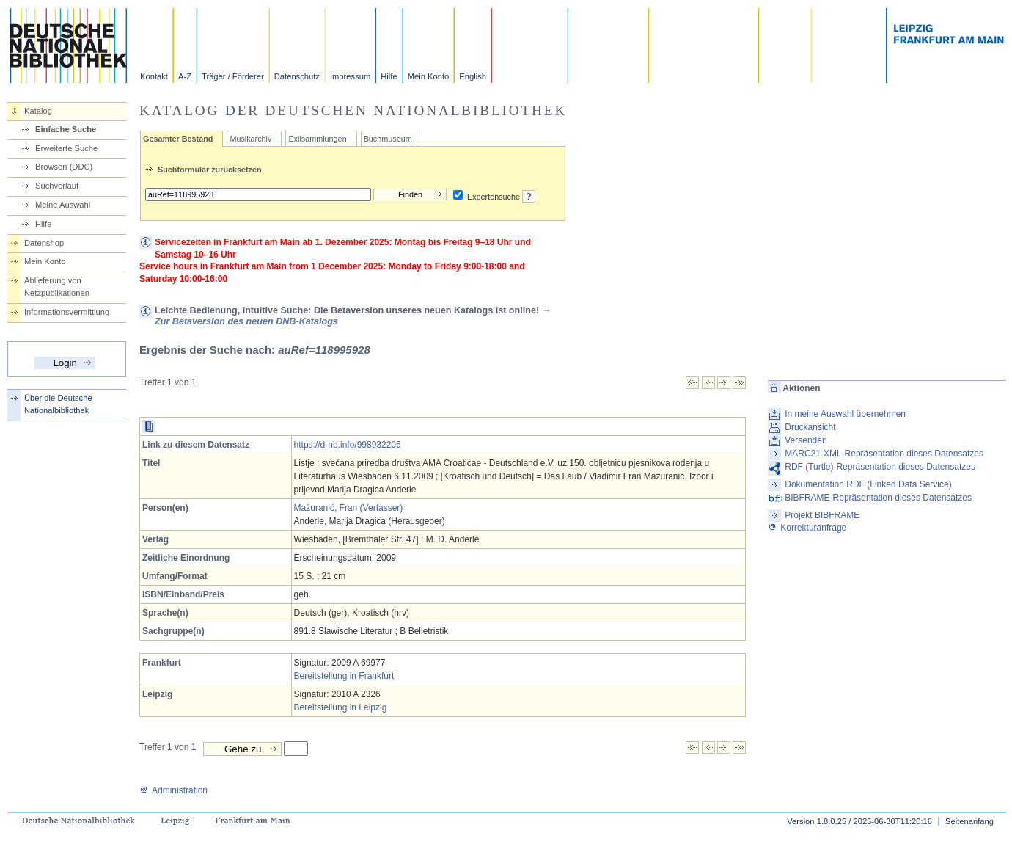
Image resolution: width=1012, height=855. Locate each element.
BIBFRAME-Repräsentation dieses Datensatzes (878, 497)
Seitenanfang (969, 821)
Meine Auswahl (62, 204)
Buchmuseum (388, 138)
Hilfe (389, 76)
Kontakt (154, 76)
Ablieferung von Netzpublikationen (56, 286)
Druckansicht (810, 427)
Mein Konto (429, 76)
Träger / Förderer (233, 76)
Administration (173, 790)
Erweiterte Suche (66, 148)
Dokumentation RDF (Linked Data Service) (868, 484)
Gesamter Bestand (178, 138)
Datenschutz (297, 76)
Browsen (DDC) (63, 166)
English (472, 76)
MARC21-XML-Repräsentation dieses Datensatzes (884, 453)
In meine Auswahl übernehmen (845, 414)
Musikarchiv (250, 138)
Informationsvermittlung (66, 312)
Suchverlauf (56, 185)
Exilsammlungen (317, 138)
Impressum (350, 76)
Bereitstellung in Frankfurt (344, 676)
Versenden (805, 440)
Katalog (38, 110)
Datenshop (44, 243)
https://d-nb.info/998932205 (347, 445)
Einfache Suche (65, 129)
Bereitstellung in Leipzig (340, 707)
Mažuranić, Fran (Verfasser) (348, 508)
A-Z (184, 76)
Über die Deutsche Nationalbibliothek (58, 404)
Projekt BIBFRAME (822, 515)
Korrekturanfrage (807, 528)
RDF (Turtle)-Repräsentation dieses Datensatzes (880, 467)
